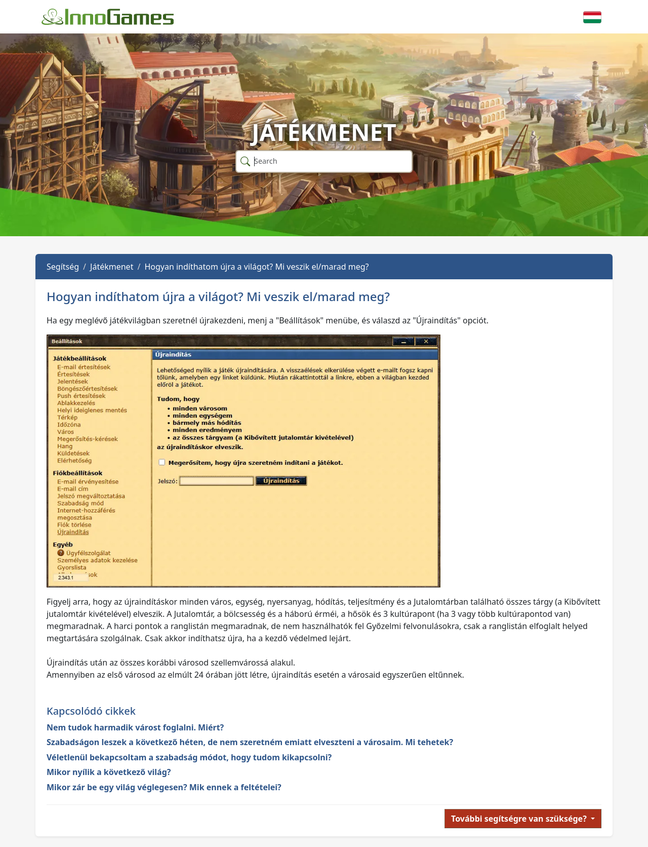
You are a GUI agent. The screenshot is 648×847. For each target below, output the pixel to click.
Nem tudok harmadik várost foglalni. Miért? (135, 727)
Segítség (63, 266)
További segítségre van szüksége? (520, 818)
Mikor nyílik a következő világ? (109, 772)
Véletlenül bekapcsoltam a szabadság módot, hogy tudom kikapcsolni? (189, 757)
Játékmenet (111, 266)
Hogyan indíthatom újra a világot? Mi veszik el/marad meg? (256, 266)
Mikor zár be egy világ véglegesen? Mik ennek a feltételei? (164, 787)
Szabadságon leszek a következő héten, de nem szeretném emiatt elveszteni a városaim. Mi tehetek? (250, 742)
